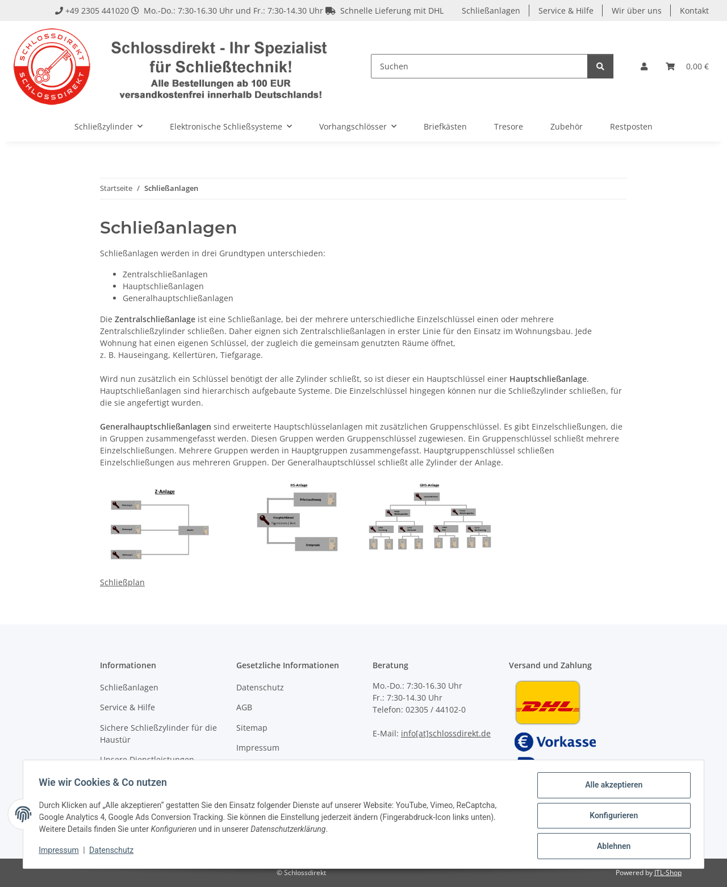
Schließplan (122, 582)
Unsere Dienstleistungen (147, 759)
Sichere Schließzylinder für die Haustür (158, 733)
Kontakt (694, 10)
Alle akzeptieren (611, 787)
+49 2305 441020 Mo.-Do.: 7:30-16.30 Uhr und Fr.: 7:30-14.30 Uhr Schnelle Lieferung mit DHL (249, 10)
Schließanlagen (491, 10)
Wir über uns (637, 10)
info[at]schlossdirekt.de (446, 733)
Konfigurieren (611, 817)
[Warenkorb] (687, 66)
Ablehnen (611, 846)
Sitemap (252, 727)
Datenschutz (114, 851)
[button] (644, 66)
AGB (244, 707)
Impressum (61, 851)
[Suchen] (479, 66)
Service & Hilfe (566, 10)
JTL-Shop (668, 872)
